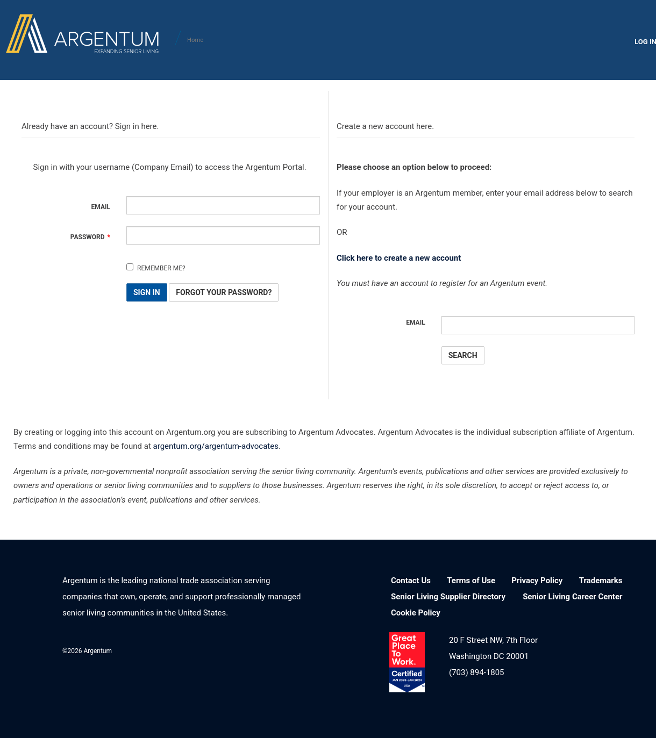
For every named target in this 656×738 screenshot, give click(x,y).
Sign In (146, 292)
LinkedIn (212, 650)
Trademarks (601, 580)
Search (462, 355)
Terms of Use (471, 580)
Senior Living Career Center (572, 596)
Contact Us (411, 580)
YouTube (295, 650)
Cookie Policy (415, 613)
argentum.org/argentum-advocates (216, 446)
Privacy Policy (536, 580)
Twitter (267, 650)
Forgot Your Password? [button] (224, 292)
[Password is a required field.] (223, 235)
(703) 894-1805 (476, 672)
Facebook (240, 650)
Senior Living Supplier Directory (448, 596)
